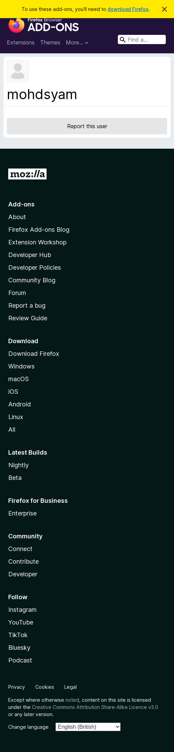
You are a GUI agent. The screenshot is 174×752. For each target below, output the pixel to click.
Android (19, 404)
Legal (70, 687)
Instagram (22, 609)
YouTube (20, 622)
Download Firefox (33, 353)
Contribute (23, 561)
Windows (21, 366)
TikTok (18, 635)
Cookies (44, 687)
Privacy (16, 687)
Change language (28, 727)
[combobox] (142, 39)
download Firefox (128, 9)
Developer (22, 574)
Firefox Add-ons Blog (39, 229)
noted (72, 700)
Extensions (21, 42)
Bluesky (19, 647)
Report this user (87, 126)
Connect (20, 548)
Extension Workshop (37, 242)
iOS (13, 391)
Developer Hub (29, 254)
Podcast (20, 660)
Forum (17, 292)
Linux (15, 416)
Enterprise (22, 513)
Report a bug (27, 305)
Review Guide (27, 318)
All (11, 429)
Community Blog (31, 280)
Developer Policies (34, 267)
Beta (15, 477)
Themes (50, 42)
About (17, 216)
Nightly (18, 465)
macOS (18, 378)
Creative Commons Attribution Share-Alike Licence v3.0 (95, 707)
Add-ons (21, 204)
